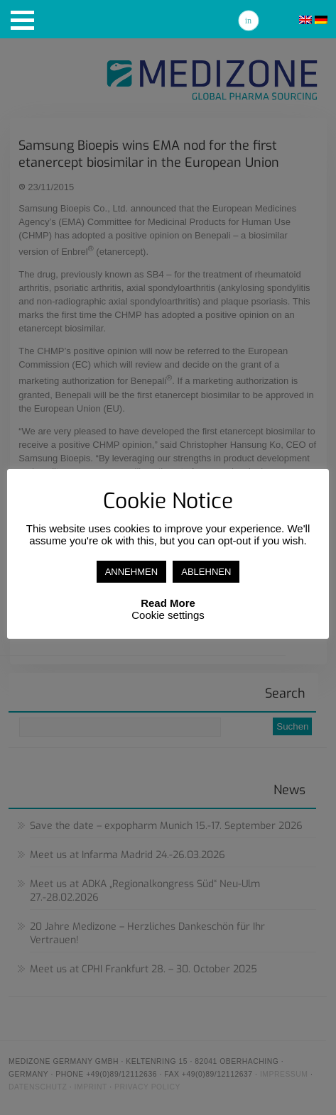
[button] (22, 20)
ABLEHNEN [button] (206, 571)
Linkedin (248, 20)
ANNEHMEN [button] (131, 571)
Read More (168, 603)
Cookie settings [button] (168, 615)
